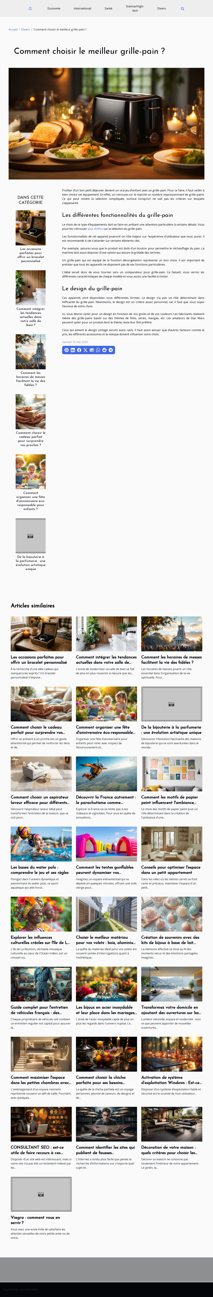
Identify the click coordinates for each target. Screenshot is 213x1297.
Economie (54, 8)
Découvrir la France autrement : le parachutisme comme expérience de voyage (106, 802)
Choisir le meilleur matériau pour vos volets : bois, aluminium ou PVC (106, 943)
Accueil (13, 29)
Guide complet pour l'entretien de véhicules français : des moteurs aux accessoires (39, 1013)
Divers (161, 8)
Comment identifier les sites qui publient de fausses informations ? (105, 1153)
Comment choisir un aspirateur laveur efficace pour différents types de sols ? (39, 802)
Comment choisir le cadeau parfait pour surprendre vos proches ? (36, 732)
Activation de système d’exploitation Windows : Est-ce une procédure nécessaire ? (170, 1083)
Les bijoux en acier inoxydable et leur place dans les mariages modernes (105, 1013)
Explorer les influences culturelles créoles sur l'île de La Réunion (40, 943)
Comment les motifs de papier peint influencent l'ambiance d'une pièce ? (169, 802)
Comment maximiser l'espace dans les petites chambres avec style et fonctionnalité (40, 1083)
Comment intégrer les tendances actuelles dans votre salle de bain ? (30, 317)
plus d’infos (95, 229)
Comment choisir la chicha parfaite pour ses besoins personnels (100, 1083)
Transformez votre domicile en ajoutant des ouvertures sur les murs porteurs (170, 1013)
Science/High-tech (135, 8)
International (82, 8)
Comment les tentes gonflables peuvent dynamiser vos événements (104, 872)
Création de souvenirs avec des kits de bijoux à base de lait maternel (170, 943)
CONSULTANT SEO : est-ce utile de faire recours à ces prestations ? (37, 1153)
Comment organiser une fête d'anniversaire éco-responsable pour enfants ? (30, 501)
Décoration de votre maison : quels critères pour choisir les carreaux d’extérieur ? (168, 1153)
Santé (108, 8)
